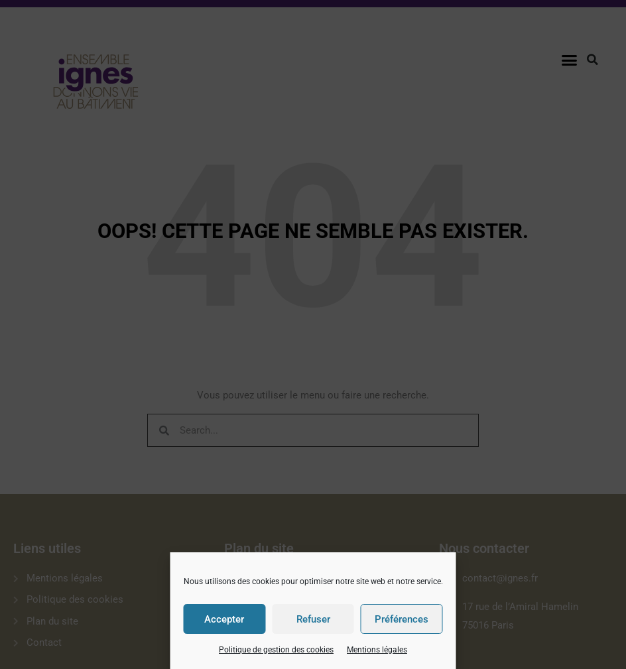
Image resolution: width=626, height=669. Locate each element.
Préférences (401, 619)
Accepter (224, 619)
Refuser (313, 619)
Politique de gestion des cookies (276, 649)
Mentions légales (377, 649)
